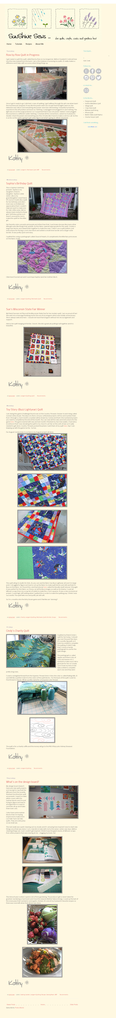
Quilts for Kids (47, 617)
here (12, 422)
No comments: (46, 170)
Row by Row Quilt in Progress (22, 55)
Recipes (29, 44)
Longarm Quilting (25, 299)
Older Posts (74, 1004)
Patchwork (30, 170)
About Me (40, 44)
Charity (23, 617)
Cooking (22, 994)
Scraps (54, 617)
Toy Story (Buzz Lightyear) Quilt (24, 409)
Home (9, 44)
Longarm (23, 170)
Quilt (35, 170)
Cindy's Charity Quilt (17, 631)
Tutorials (18, 44)
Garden (28, 994)
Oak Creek (86, 61)
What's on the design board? (22, 782)
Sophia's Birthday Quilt (19, 183)
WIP (38, 170)
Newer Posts (11, 1004)
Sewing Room (50, 994)
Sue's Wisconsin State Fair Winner (25, 309)
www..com (92, 126)
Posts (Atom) (19, 1008)
